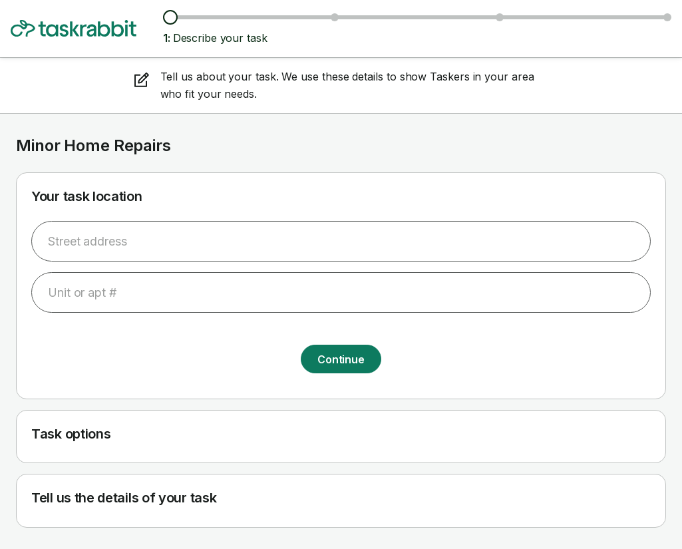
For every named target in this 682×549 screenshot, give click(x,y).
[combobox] (341, 241)
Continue (341, 359)
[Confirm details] (667, 17)
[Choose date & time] (500, 17)
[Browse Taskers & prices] (335, 17)
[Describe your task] (170, 17)
